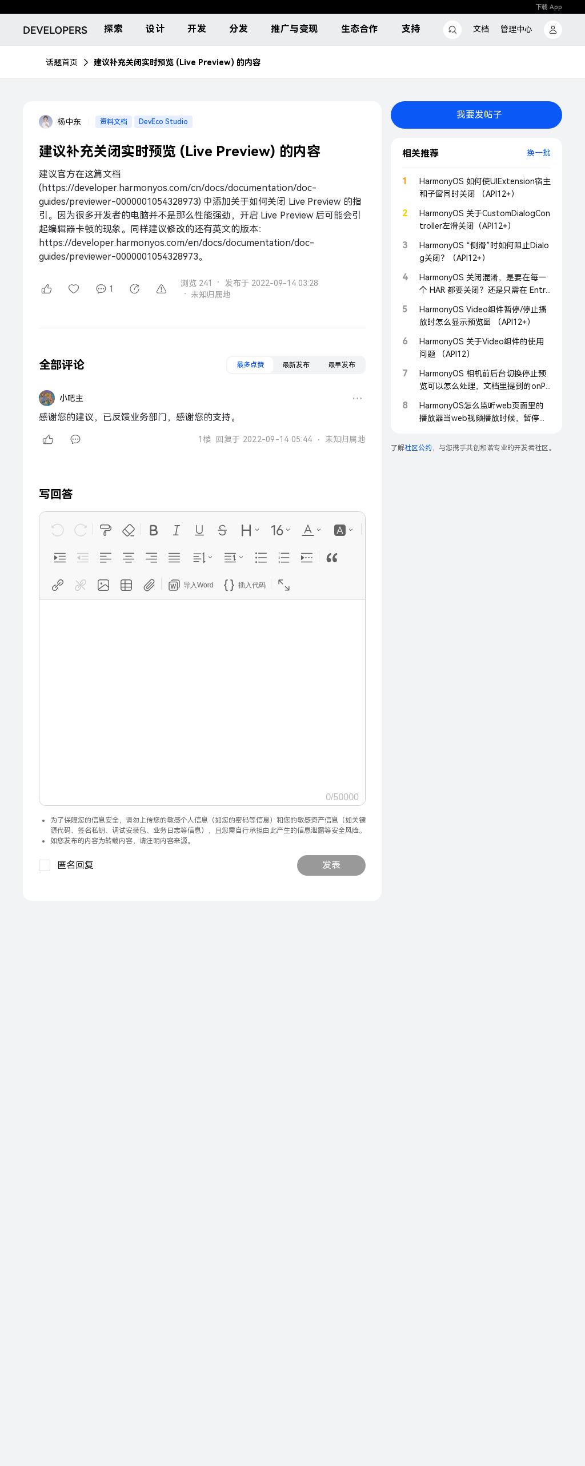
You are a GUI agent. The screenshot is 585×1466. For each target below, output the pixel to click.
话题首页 (62, 62)
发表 (331, 865)
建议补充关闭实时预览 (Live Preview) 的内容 (177, 62)
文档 (481, 29)
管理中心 (516, 29)
